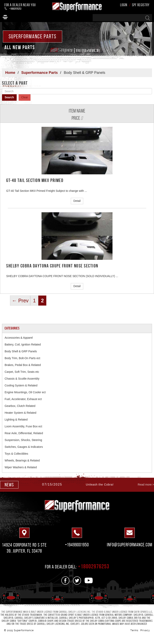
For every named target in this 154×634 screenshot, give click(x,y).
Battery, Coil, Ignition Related (23, 344)
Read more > (146, 484)
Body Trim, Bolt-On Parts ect (22, 358)
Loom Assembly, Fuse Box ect (23, 426)
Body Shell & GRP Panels (21, 351)
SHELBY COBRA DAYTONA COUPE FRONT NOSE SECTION (52, 265)
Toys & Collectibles (16, 453)
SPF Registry (141, 5)
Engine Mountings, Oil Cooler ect (25, 392)
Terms (134, 630)
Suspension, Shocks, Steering (23, 440)
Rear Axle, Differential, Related (24, 433)
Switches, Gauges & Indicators (24, 446)
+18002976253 (13, 8)
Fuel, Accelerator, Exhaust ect (23, 399)
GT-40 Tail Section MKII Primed (34, 180)
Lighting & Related (16, 419)
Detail (77, 200)
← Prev (20, 300)
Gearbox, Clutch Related (20, 405)
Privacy (145, 630)
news (9, 484)
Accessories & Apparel (19, 337)
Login (123, 5)
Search (9, 97)
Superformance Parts (39, 73)
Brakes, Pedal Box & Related (23, 365)
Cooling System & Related (21, 385)
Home (10, 73)
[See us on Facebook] (65, 580)
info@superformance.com (129, 544)
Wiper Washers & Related (21, 467)
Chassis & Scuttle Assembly (22, 378)
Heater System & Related (20, 412)
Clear (24, 97)
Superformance (24, 630)
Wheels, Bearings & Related (22, 460)
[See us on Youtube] (89, 580)
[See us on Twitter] (77, 580)
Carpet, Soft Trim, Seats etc (22, 371)
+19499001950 (77, 544)
